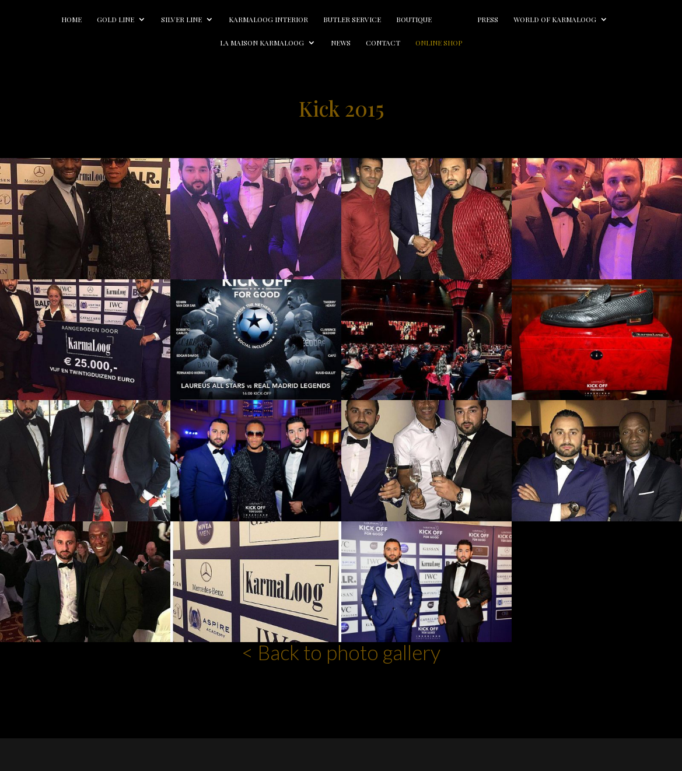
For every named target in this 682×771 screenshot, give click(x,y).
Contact (383, 42)
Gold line (97, 19)
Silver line (163, 19)
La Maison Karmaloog (262, 42)
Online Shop (438, 42)
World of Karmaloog (572, 19)
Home (53, 19)
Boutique (396, 19)
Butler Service (334, 19)
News (341, 42)
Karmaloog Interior (250, 19)
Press (505, 19)
